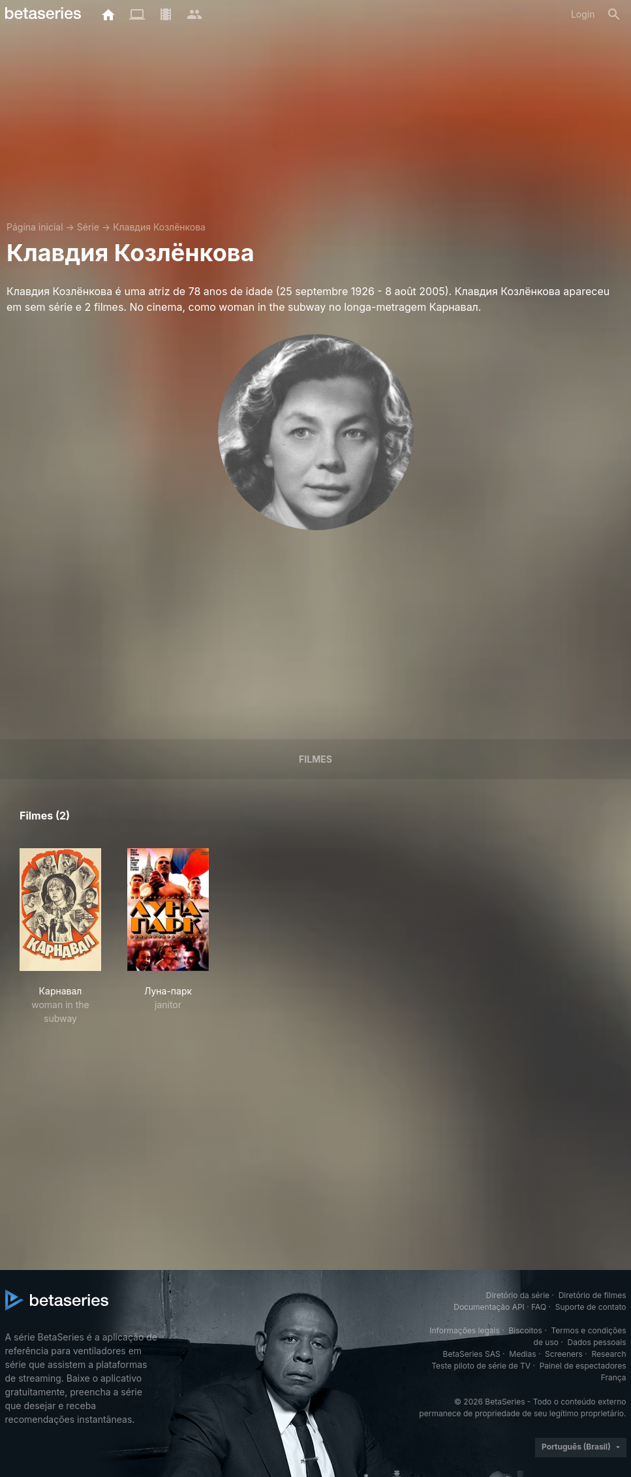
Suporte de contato (590, 1307)
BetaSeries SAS (471, 1354)
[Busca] (614, 14)
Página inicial (35, 226)
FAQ (538, 1307)
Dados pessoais (597, 1342)
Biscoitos (525, 1330)
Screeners (564, 1354)
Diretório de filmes (592, 1295)
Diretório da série (517, 1295)
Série (88, 226)
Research (609, 1354)
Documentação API (489, 1307)
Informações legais (464, 1330)
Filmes (315, 759)
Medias (522, 1354)
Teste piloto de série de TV (481, 1366)
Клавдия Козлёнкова (159, 226)
